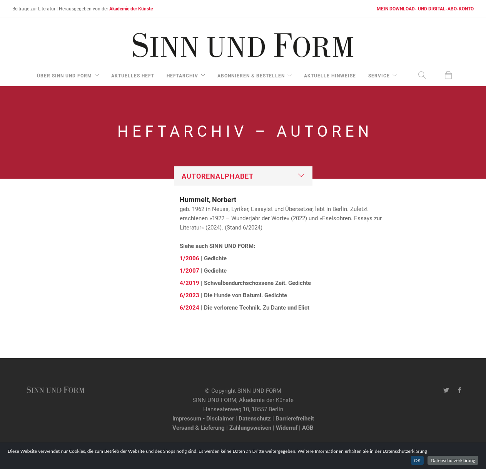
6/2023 (189, 295)
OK (417, 460)
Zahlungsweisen (250, 427)
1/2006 (189, 258)
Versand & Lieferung (198, 427)
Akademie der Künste (131, 8)
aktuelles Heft (132, 75)
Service (379, 75)
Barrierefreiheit (295, 418)
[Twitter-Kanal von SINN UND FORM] (446, 390)
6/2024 (189, 307)
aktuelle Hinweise (330, 75)
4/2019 (189, 282)
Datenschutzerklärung (453, 460)
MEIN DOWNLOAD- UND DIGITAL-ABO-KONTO (425, 8)
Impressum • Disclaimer (203, 418)
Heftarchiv (182, 75)
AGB (308, 427)
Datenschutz (255, 418)
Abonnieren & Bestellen (251, 75)
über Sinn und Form (64, 75)
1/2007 (189, 270)
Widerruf (286, 427)
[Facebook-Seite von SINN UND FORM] (460, 390)
